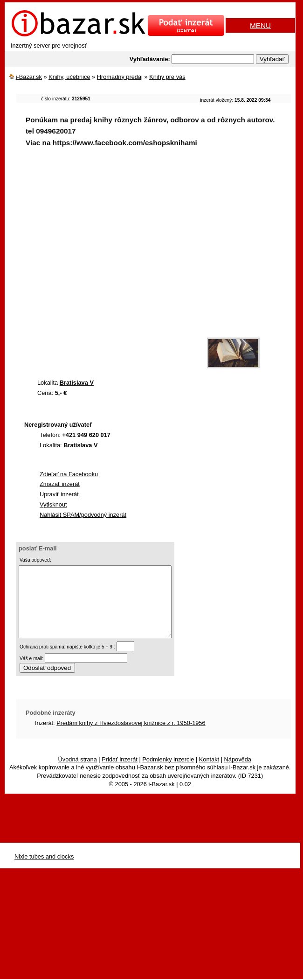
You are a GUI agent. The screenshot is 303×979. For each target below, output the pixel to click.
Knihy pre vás (167, 76)
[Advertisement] (103, 266)
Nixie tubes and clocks (44, 870)
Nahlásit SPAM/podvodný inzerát (83, 514)
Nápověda (237, 773)
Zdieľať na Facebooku (69, 474)
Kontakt (209, 773)
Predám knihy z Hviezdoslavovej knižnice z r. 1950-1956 (130, 736)
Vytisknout (53, 504)
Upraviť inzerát (59, 494)
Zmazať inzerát (60, 483)
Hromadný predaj (120, 76)
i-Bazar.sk (29, 76)
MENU (260, 25)
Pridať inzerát (120, 773)
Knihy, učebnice (69, 76)
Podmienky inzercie (168, 773)
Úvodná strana (77, 773)
